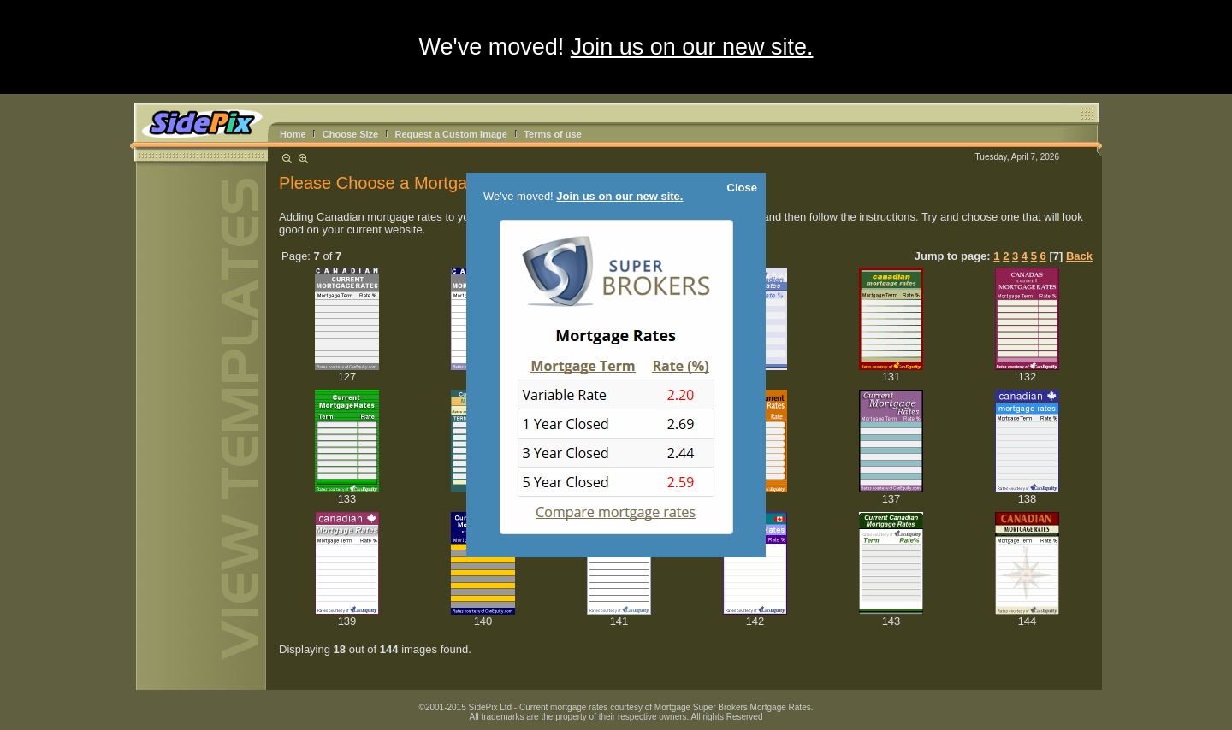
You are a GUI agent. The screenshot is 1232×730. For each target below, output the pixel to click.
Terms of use (553, 134)
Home (293, 134)
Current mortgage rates (563, 707)
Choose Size (350, 134)
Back (1079, 256)
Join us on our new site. (692, 47)
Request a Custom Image (450, 134)
